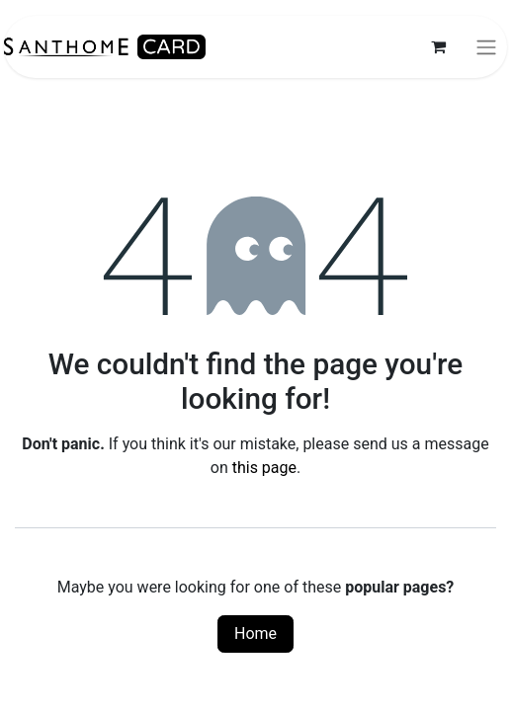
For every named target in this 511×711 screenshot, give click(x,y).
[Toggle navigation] (486, 47)
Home (255, 633)
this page (264, 467)
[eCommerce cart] (438, 46)
